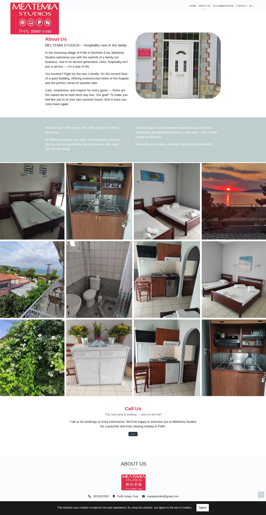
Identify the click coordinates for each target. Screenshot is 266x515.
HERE (133, 434)
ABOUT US (204, 6)
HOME (192, 6)
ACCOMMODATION (223, 6)
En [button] (251, 6)
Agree (202, 507)
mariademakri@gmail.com (162, 496)
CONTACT (241, 6)
